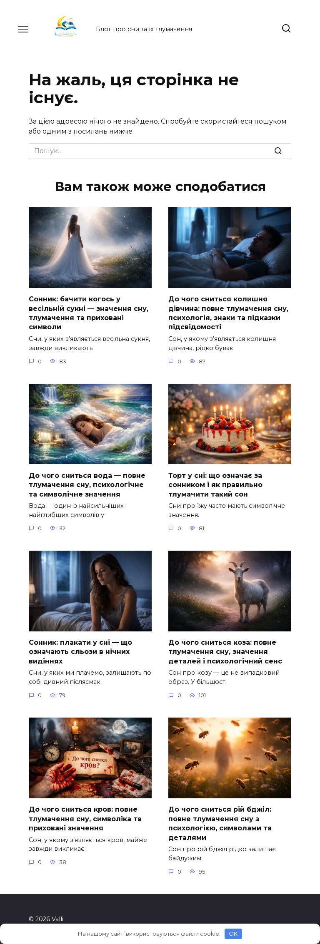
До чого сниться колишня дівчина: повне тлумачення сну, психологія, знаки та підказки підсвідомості (228, 313)
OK (233, 933)
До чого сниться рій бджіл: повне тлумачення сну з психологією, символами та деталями (220, 823)
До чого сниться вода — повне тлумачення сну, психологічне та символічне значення (87, 484)
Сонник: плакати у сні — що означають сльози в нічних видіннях (80, 651)
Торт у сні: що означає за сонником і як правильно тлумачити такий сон (215, 484)
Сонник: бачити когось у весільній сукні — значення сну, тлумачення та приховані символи (88, 313)
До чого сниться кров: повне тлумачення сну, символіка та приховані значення (85, 818)
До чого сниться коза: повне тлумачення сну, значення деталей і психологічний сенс (225, 651)
